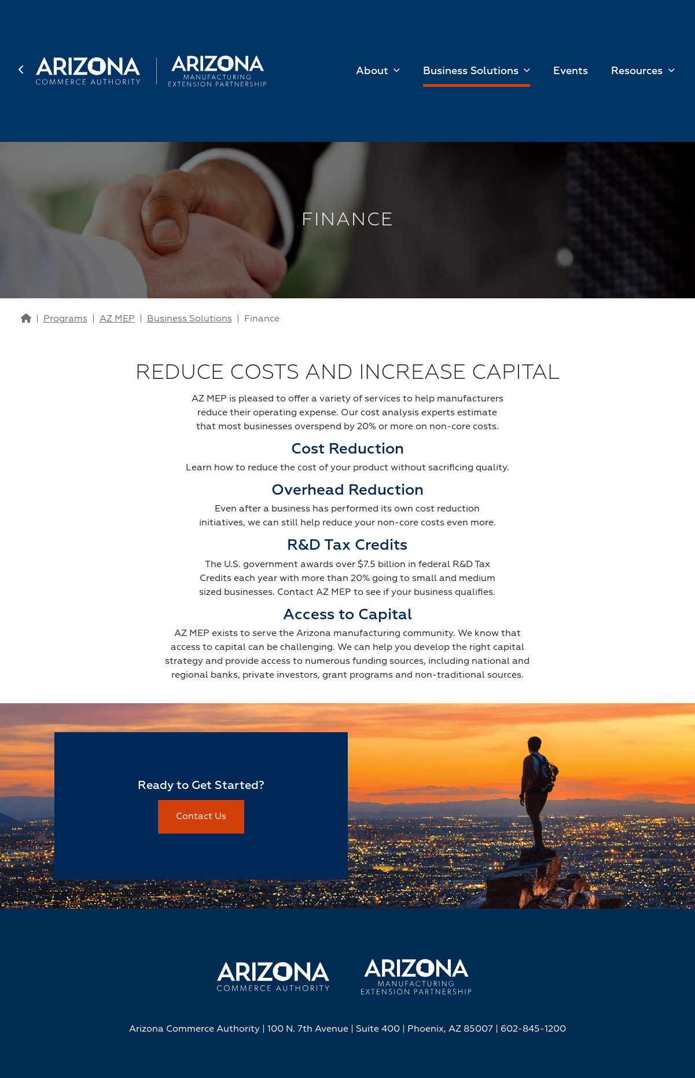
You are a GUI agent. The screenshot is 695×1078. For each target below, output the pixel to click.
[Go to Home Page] (26, 319)
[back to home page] (27, 71)
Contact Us (201, 816)
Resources (638, 71)
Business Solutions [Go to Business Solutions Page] (189, 319)
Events (570, 71)
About (373, 71)
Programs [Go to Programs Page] (65, 319)
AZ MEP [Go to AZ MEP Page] (117, 319)
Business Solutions (472, 71)
